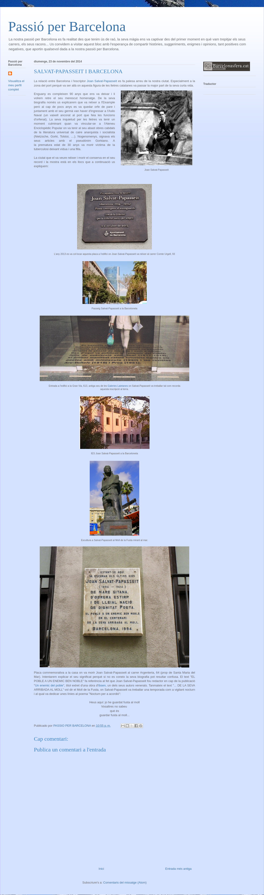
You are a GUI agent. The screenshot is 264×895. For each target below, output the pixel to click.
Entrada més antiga (178, 868)
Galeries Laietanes (118, 386)
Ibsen (102, 685)
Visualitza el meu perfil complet (16, 85)
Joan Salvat (102, 81)
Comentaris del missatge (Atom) (125, 882)
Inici (101, 868)
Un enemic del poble (49, 685)
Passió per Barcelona (67, 26)
